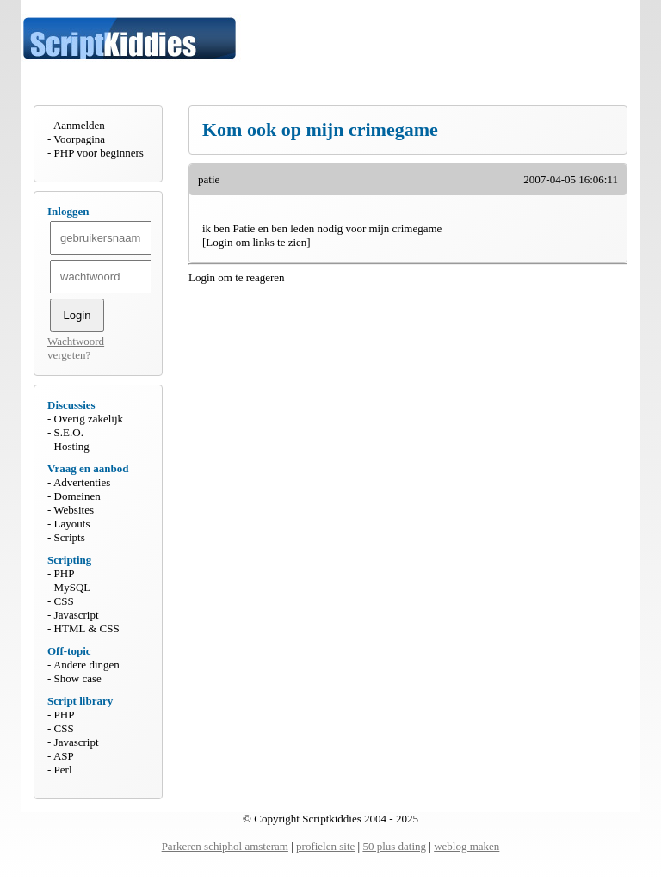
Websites (73, 509)
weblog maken (466, 846)
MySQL (72, 587)
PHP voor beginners (99, 152)
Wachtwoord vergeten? (75, 348)
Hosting (72, 446)
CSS (64, 601)
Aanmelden (79, 125)
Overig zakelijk (89, 418)
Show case (78, 678)
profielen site (325, 846)
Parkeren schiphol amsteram (225, 846)
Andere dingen (86, 664)
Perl (63, 769)
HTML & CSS (87, 628)
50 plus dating (394, 846)
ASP (63, 755)
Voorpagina (79, 138)
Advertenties (81, 482)
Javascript (76, 614)
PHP (64, 573)
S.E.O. (68, 432)
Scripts (69, 537)
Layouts (72, 523)
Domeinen (77, 496)
